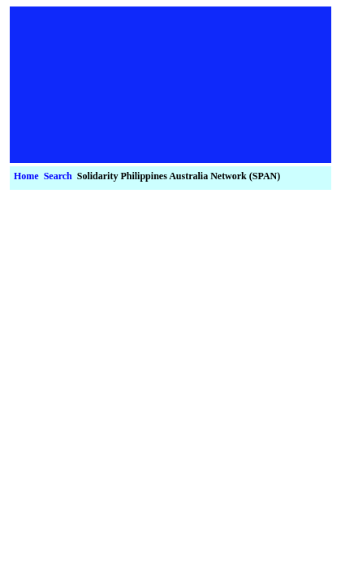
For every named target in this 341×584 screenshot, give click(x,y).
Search (58, 176)
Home (26, 176)
